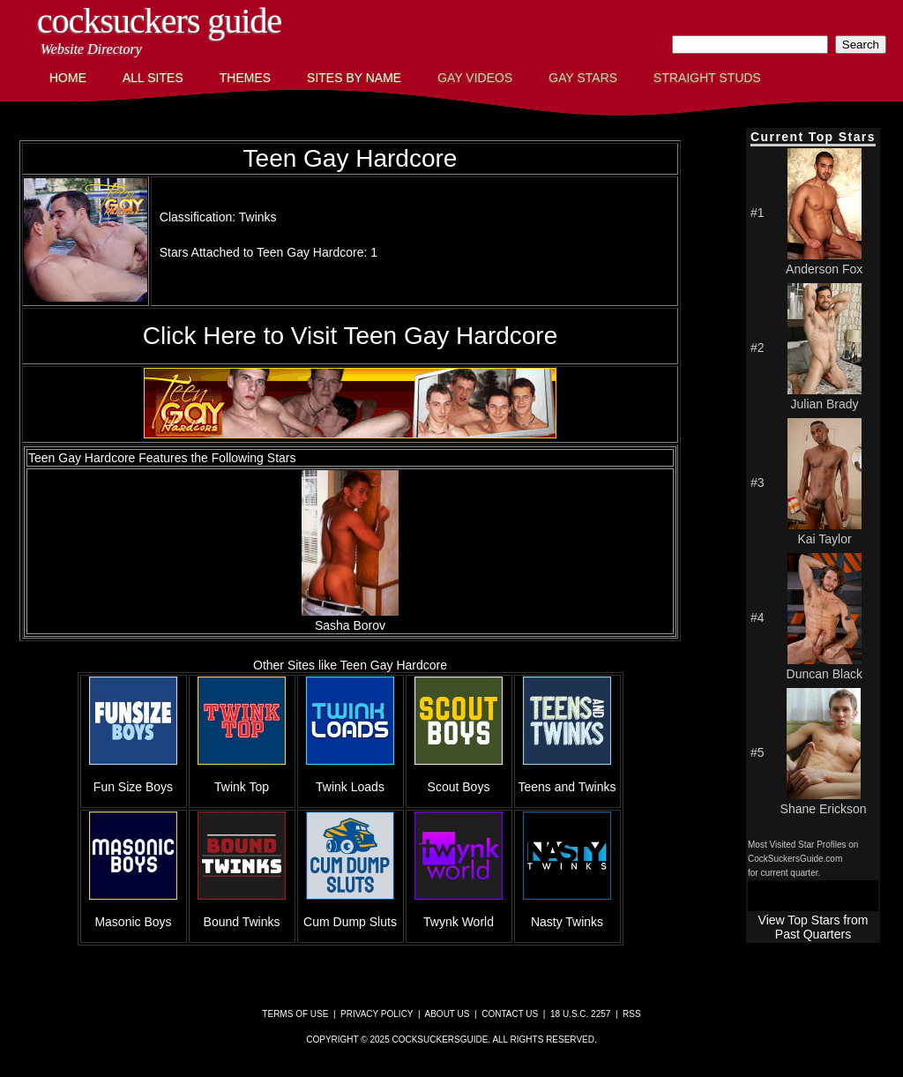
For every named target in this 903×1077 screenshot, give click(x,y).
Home (67, 78)
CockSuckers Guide (159, 21)
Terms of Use (295, 1014)
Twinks (258, 217)
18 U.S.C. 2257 (580, 1014)
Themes (245, 78)
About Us (447, 1014)
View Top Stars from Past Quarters (813, 927)
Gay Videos (474, 78)
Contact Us (509, 1014)
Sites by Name (354, 78)
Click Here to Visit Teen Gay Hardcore (350, 335)
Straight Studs (707, 78)
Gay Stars (583, 78)
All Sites (153, 78)
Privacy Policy (376, 1014)
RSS (632, 1014)
